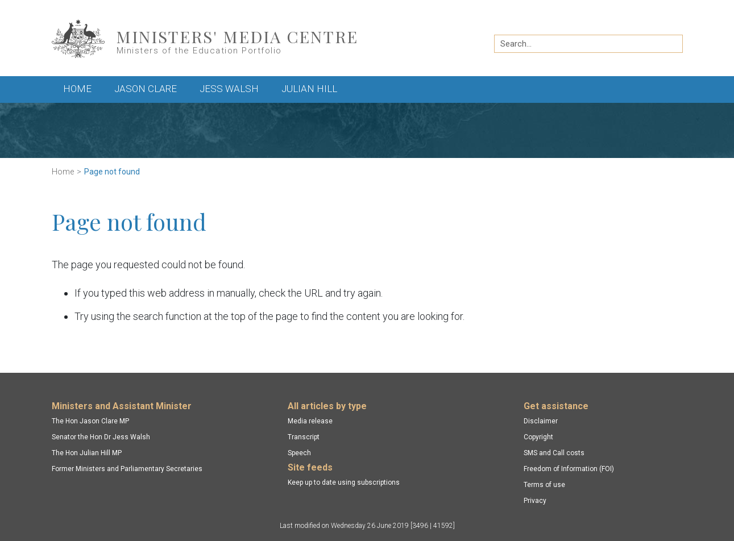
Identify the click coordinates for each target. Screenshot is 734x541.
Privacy (535, 501)
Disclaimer (541, 421)
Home (77, 88)
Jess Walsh (229, 88)
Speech (299, 453)
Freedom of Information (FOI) (569, 469)
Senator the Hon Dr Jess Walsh (101, 437)
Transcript (304, 437)
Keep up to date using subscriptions (344, 482)
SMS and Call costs (554, 453)
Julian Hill (309, 88)
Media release (310, 421)
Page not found (112, 171)
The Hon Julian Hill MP (87, 453)
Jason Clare (145, 88)
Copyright (538, 437)
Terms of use (544, 485)
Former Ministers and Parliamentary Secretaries (127, 469)
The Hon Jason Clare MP (90, 421)
